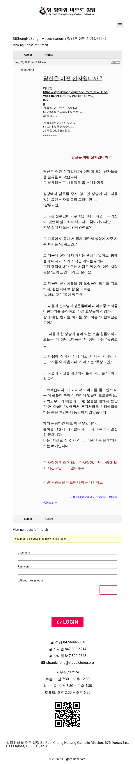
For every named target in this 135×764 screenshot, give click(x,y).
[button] (120, 24)
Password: (24, 566)
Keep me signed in (32, 580)
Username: (24, 552)
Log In (108, 590)
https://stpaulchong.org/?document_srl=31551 (75, 92)
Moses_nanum (52, 39)
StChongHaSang (26, 39)
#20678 (115, 62)
